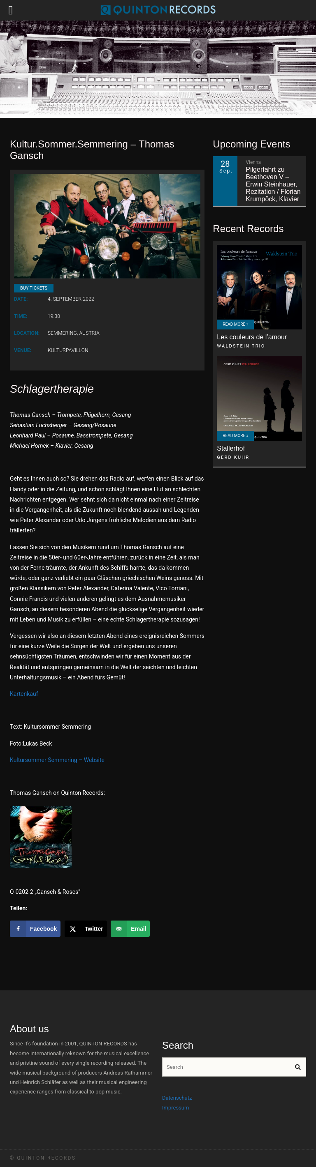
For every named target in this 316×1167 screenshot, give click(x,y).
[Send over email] (130, 929)
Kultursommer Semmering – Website (57, 760)
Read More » (235, 324)
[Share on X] (86, 929)
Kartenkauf (24, 694)
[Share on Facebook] (35, 929)
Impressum (175, 1108)
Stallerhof (231, 448)
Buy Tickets (33, 288)
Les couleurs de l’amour (252, 337)
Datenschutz (177, 1098)
